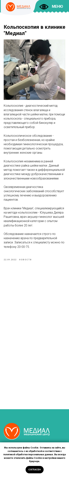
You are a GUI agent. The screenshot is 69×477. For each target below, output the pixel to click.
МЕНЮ (57, 6)
